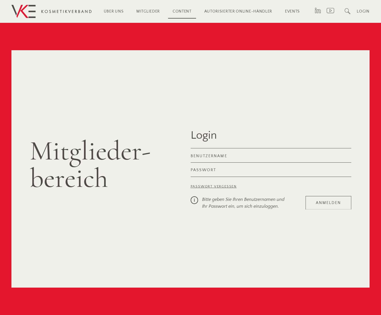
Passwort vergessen (214, 186)
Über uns (114, 11)
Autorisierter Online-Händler (238, 11)
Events (292, 11)
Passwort (203, 170)
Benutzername (209, 156)
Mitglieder (148, 11)
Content (182, 11)
